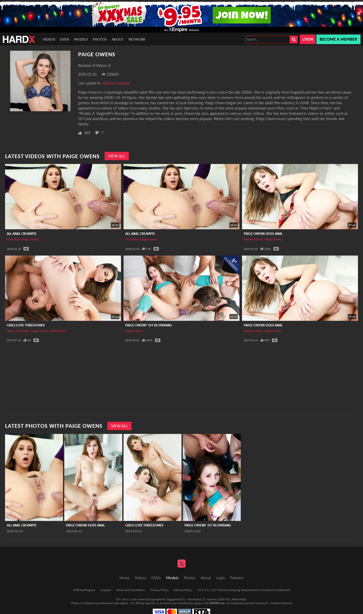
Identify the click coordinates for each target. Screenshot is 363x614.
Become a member (338, 39)
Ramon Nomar (253, 239)
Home (124, 577)
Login (307, 39)
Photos (100, 39)
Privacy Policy (159, 590)
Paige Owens (30, 239)
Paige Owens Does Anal (263, 234)
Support (105, 590)
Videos (49, 39)
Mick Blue (13, 239)
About (118, 39)
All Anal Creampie (116, 83)
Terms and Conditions (130, 590)
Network (137, 39)
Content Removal (281, 603)
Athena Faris (58, 331)
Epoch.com (92, 603)
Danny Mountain (18, 331)
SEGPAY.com (217, 603)
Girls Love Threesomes (26, 325)
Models (81, 39)
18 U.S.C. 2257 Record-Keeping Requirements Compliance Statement (243, 590)
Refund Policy (183, 590)
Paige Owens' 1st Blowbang (148, 325)
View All (116, 156)
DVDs (64, 39)
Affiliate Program (84, 590)
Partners (237, 577)
